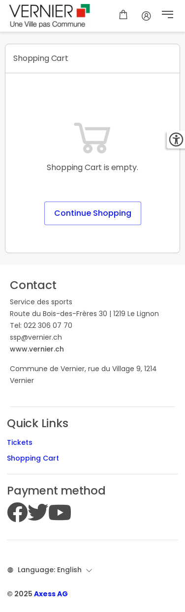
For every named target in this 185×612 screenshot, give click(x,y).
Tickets (19, 442)
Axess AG (51, 594)
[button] (167, 15)
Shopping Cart (33, 458)
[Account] (146, 15)
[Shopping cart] (123, 15)
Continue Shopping (92, 213)
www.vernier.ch (37, 349)
